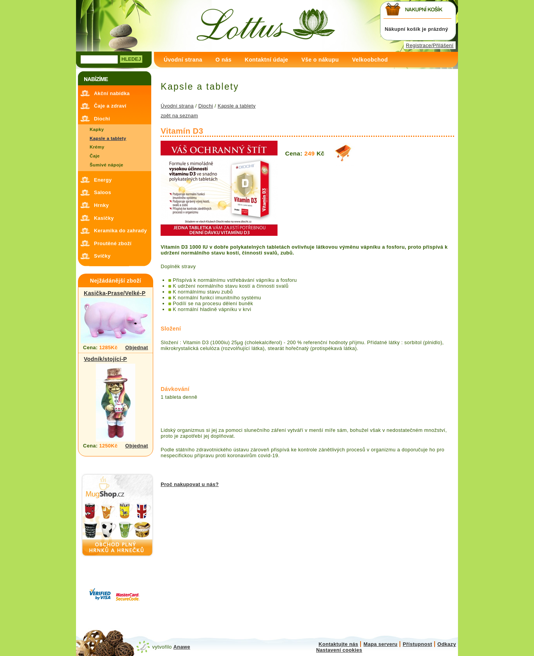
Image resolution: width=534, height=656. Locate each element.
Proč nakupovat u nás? (190, 484)
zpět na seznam (179, 115)
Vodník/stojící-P (105, 359)
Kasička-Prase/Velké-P (114, 293)
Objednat (136, 347)
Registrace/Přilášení (429, 45)
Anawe (181, 647)
